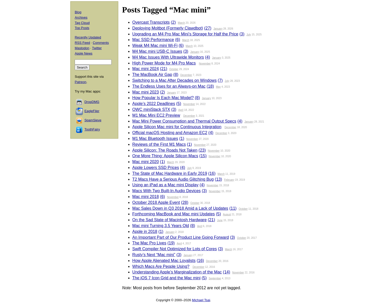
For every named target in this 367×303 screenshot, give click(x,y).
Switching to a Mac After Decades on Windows (174, 80)
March (181, 22)
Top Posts (82, 28)
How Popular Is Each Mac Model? (163, 98)
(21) (163, 69)
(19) (171, 243)
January (217, 28)
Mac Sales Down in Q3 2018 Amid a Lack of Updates (180, 208)
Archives (81, 17)
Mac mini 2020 (145, 162)
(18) (210, 86)
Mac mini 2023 (145, 92)
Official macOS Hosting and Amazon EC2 (169, 132)
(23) (202, 150)
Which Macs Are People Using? (160, 266)
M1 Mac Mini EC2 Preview (156, 115)
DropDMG (91, 102)
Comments (101, 43)
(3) (241, 34)
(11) (233, 208)
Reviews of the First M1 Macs (159, 144)
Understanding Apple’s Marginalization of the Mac (177, 272)
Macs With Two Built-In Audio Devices (166, 191)
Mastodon (82, 48)
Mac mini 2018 (145, 196)
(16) (211, 173)
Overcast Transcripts (151, 22)
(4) (207, 57)
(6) (177, 39)
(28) (184, 202)
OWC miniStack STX (151, 109)
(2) (173, 22)
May (218, 86)
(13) (218, 179)
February (229, 179)
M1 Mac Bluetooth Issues (155, 138)
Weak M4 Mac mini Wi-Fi (155, 45)
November (205, 63)
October (173, 69)
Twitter (97, 48)
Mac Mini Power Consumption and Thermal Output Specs (184, 121)
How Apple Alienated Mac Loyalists (163, 260)
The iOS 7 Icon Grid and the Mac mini (166, 278)
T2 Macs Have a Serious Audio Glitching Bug (173, 179)
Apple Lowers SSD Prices (155, 167)
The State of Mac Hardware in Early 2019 (169, 173)
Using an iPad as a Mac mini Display (165, 185)
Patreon (80, 82)
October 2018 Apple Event (156, 202)
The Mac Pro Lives (149, 243)
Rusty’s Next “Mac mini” (153, 255)
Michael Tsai (201, 300)
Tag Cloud (82, 23)
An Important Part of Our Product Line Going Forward (180, 237)
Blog (78, 12)
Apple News (83, 53)
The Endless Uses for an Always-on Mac (168, 86)
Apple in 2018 (144, 231)
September (215, 278)
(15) (202, 156)
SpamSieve (92, 120)
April (181, 110)
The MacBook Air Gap (152, 74)
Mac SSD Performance (153, 39)
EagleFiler (91, 111)
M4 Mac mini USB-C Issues (157, 51)
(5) (178, 103)
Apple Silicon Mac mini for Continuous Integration (176, 127)
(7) (220, 80)
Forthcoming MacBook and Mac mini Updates (173, 214)
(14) (226, 272)
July (248, 34)
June (220, 220)
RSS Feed (82, 43)
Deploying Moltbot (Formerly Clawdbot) (167, 28)
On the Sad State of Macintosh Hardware (169, 220)
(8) (175, 74)
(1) (181, 138)
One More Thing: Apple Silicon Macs (165, 156)
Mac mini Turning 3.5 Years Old (160, 225)
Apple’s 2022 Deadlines (153, 103)
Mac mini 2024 (145, 69)
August (227, 214)
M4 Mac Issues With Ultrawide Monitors (168, 57)
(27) (207, 28)
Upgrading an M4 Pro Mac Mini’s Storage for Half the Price (185, 34)
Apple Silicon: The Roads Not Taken (165, 150)
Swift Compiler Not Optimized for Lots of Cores (174, 249)
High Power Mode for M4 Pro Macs (164, 63)
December (186, 75)
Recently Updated (88, 37)
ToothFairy (92, 129)
